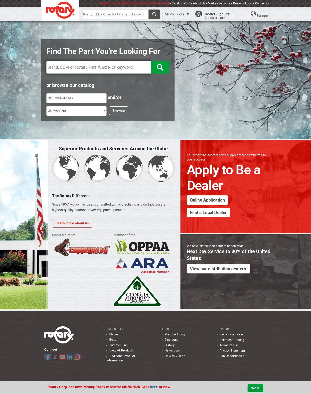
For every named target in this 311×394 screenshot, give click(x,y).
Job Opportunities (232, 356)
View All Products (121, 350)
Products (114, 329)
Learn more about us (72, 223)
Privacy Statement (232, 351)
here (154, 387)
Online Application (207, 200)
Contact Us (262, 3)
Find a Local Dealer (208, 212)
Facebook (47, 357)
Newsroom (172, 350)
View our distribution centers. (218, 268)
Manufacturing (175, 334)
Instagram (77, 357)
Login (248, 3)
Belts (112, 340)
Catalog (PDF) (181, 3)
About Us (199, 3)
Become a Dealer (230, 3)
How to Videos (175, 356)
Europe (259, 14)
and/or (114, 97)
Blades (114, 334)
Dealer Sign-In (217, 16)
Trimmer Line (118, 345)
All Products (174, 14)
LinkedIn (69, 357)
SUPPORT (224, 329)
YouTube (62, 357)
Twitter (55, 357)
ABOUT (167, 329)
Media (212, 3)
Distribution (172, 340)
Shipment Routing (232, 340)
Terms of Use (229, 345)
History (170, 345)
